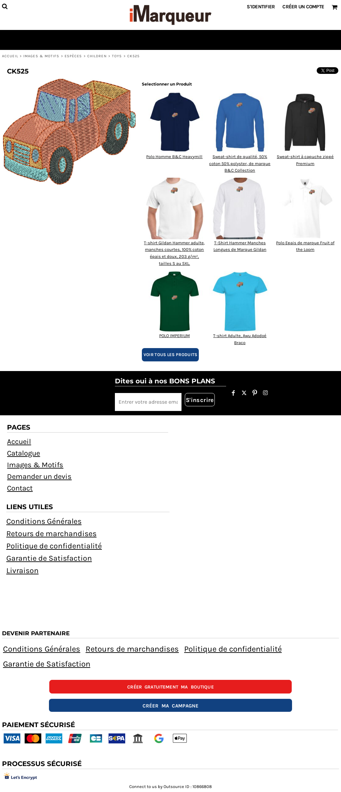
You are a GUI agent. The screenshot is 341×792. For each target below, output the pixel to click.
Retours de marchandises (51, 533)
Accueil (10, 56)
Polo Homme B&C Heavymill (174, 156)
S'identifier (261, 7)
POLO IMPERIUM (174, 335)
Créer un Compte (303, 7)
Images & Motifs (41, 56)
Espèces (73, 56)
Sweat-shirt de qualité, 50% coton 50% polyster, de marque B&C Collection (239, 163)
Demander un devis (39, 476)
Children (97, 56)
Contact (20, 488)
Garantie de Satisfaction (49, 558)
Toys (117, 56)
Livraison (22, 570)
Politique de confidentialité (54, 545)
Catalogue (23, 453)
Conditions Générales (44, 521)
